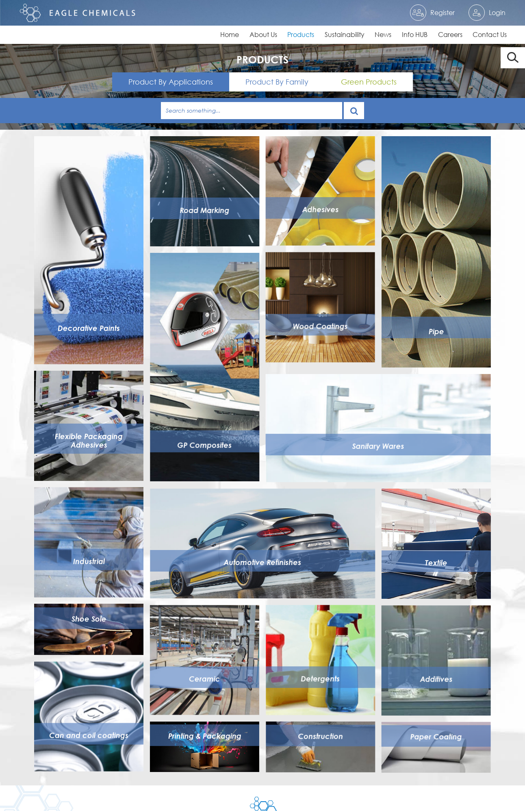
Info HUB (414, 34)
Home (229, 34)
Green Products (369, 81)
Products (300, 34)
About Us (263, 34)
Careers (450, 34)
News (383, 34)
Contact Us (490, 34)
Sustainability (344, 34)
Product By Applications (170, 81)
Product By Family (276, 81)
